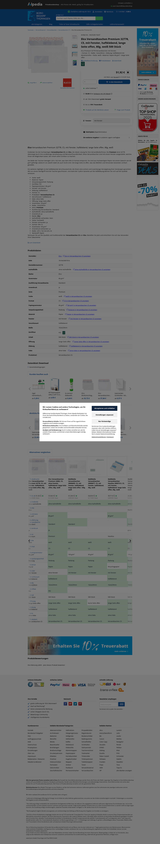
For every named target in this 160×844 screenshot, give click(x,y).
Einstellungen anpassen (104, 415)
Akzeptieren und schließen (104, 408)
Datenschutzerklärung (99, 437)
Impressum (110, 437)
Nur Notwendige (104, 421)
